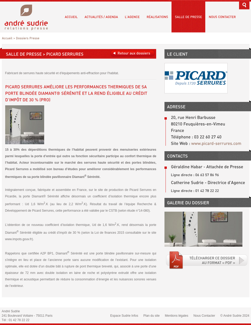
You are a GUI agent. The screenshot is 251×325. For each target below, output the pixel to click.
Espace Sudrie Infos (124, 315)
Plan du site (151, 315)
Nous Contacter (204, 315)
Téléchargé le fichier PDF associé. (207, 260)
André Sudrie (29, 17)
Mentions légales (176, 315)
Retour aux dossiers (132, 53)
